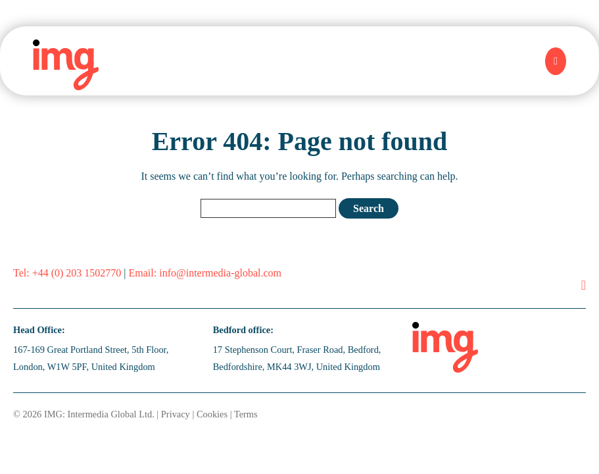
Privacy (175, 414)
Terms (246, 414)
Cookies (212, 414)
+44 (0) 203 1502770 (77, 272)
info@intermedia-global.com (220, 272)
